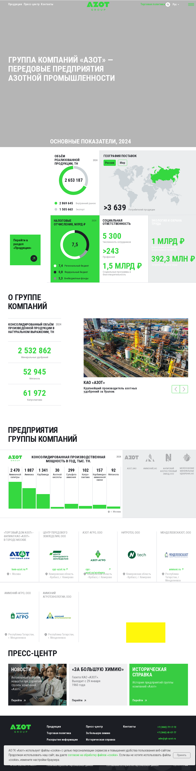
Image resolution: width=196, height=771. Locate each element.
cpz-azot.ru (58, 569)
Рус (175, 4)
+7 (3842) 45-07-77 (166, 732)
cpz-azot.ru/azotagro (95, 571)
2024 (58, 324)
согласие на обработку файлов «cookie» (93, 755)
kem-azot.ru (18, 569)
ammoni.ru (175, 569)
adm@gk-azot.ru (167, 738)
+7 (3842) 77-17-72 (166, 727)
